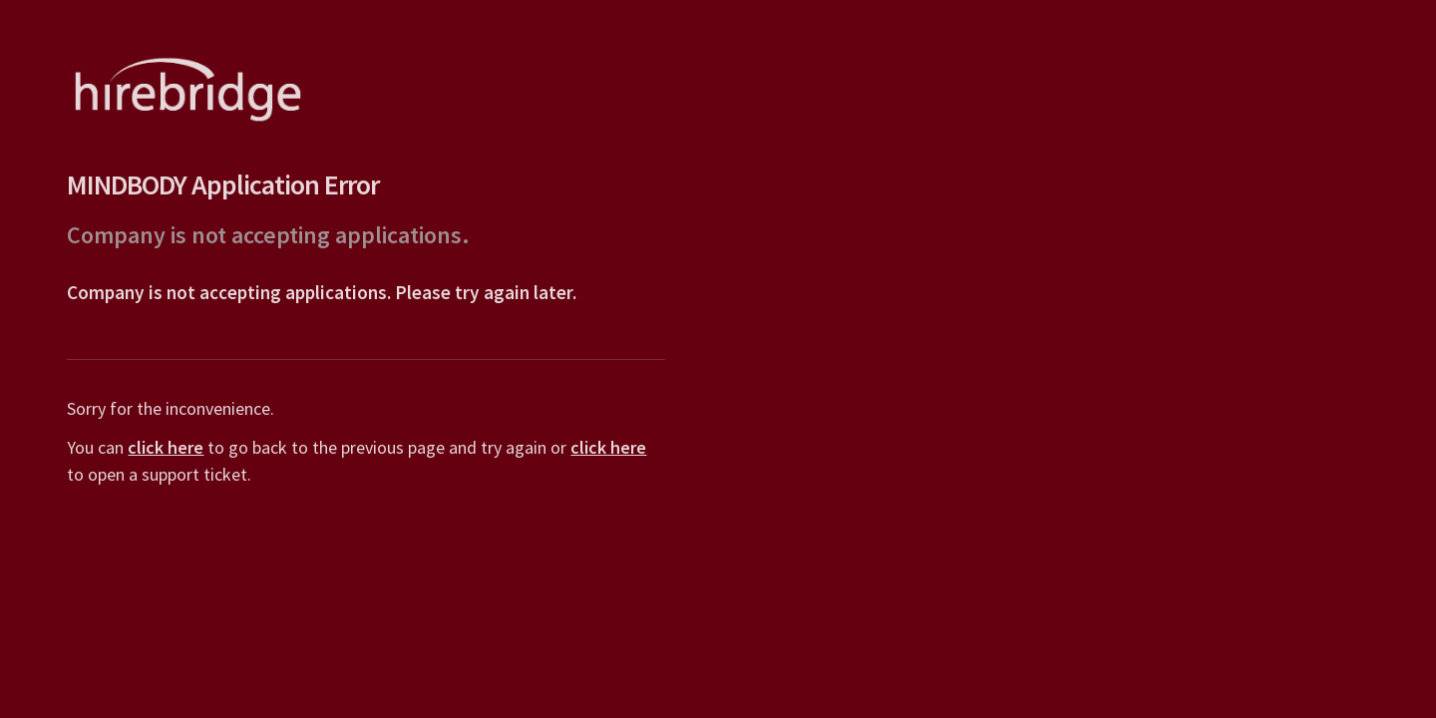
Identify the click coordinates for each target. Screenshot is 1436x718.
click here (164, 447)
